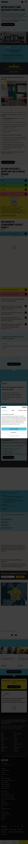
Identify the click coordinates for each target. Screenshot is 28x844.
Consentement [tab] (5, 410)
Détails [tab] (13, 410)
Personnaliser (14, 432)
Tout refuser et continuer (14, 435)
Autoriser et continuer (14, 428)
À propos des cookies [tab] (22, 410)
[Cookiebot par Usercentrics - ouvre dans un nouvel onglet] (22, 407)
